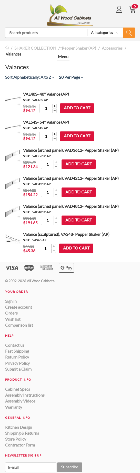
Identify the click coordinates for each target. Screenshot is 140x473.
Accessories (112, 48)
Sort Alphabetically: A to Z (29, 77)
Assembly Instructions (25, 394)
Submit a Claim (18, 369)
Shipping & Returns (22, 433)
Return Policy (17, 356)
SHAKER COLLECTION (35, 48)
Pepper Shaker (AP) (79, 48)
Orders (11, 312)
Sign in (11, 301)
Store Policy (15, 438)
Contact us (14, 345)
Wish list (13, 319)
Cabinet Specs (17, 389)
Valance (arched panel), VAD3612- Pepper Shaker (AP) (71, 150)
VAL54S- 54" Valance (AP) (46, 122)
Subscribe (69, 466)
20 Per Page (71, 77)
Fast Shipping (17, 351)
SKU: (26, 100)
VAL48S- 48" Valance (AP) (46, 94)
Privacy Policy (17, 363)
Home (7, 48)
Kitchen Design (18, 427)
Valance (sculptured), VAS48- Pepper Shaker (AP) (66, 234)
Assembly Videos (20, 400)
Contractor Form (20, 444)
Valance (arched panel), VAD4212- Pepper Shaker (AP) (71, 178)
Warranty (13, 407)
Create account (18, 307)
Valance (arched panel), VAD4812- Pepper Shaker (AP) (71, 206)
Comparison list (19, 325)
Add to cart (77, 107)
